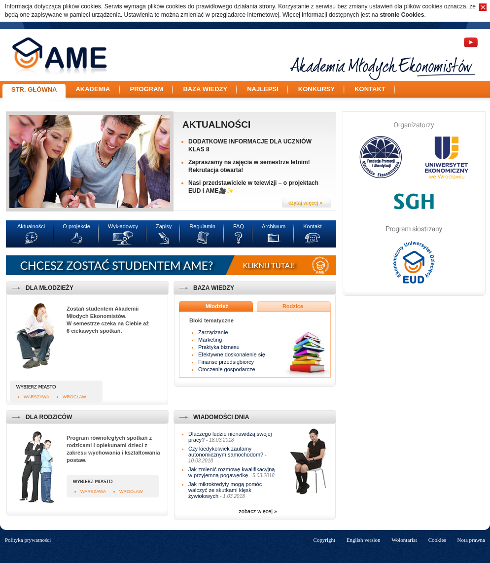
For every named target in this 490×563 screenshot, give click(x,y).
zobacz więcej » (258, 511)
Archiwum (273, 226)
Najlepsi (263, 89)
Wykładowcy (123, 226)
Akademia (92, 89)
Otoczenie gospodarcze (226, 369)
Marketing (210, 340)
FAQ (238, 226)
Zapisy (164, 226)
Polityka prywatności (28, 540)
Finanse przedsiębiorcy (226, 362)
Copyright (324, 540)
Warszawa (36, 396)
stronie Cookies (402, 14)
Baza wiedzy (205, 89)
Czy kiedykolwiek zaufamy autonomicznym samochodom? (225, 451)
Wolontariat (404, 540)
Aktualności (216, 124)
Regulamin (202, 226)
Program (147, 89)
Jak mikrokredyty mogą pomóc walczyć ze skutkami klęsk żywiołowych (225, 490)
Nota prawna (471, 540)
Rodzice (292, 306)
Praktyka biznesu (219, 347)
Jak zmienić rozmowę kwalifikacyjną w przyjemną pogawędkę (231, 472)
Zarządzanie (213, 332)
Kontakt (369, 89)
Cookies (437, 540)
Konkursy (316, 89)
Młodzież (217, 306)
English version (364, 540)
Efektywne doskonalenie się (231, 354)
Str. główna (34, 89)
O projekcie (76, 226)
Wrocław (74, 396)
